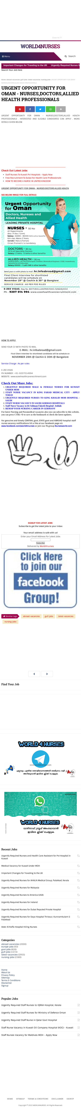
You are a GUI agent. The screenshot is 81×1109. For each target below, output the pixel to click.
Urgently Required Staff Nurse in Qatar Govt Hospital (29, 1020)
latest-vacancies (34, 80)
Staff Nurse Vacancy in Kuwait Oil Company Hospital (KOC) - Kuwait (37, 1027)
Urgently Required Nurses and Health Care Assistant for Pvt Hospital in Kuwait (36, 857)
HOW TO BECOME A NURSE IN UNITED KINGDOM (28, 181)
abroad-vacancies (13, 80)
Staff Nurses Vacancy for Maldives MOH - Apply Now (29, 1035)
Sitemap (5, 978)
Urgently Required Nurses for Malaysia (20, 888)
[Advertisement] (40, 20)
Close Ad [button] (57, 37)
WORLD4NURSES (40, 46)
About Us (5, 972)
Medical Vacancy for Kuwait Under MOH (20, 866)
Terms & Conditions (10, 980)
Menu (6, 56)
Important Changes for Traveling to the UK (29, 65)
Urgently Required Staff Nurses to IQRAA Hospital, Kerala (31, 1005)
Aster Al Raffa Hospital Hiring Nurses (19, 927)
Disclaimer (6, 983)
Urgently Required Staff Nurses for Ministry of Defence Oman (33, 1013)
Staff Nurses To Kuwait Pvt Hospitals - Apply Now (28, 174)
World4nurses (47, 546)
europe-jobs (7, 947)
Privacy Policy (8, 975)
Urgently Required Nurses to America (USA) (22, 895)
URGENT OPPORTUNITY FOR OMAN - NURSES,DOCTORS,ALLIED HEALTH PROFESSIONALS (40, 93)
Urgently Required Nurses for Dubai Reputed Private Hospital (31, 909)
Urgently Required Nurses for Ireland (19, 902)
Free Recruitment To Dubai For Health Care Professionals (33, 178)
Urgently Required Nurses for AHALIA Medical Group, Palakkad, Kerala (35, 880)
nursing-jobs (45, 80)
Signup (4, 986)
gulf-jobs (23, 80)
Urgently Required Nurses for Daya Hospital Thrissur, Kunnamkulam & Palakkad (35, 918)
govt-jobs (6, 949)
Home (3, 80)
